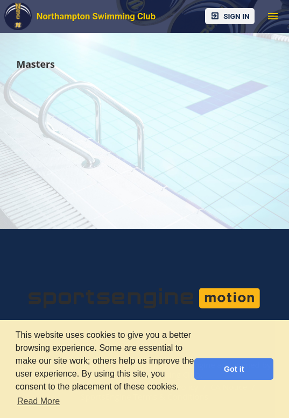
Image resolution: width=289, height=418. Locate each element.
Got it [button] (234, 369)
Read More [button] (38, 401)
